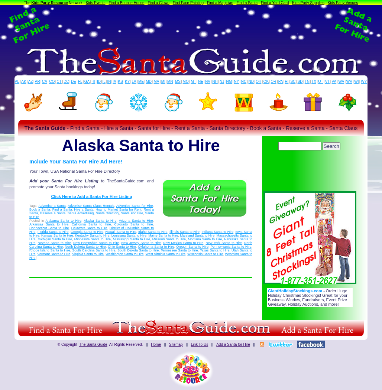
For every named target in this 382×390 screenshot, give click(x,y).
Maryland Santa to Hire (197, 235)
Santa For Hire (132, 213)
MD (149, 81)
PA (280, 81)
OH (258, 81)
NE (200, 81)
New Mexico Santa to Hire (183, 243)
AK (23, 81)
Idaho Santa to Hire (153, 232)
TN (307, 81)
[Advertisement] (191, 25)
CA (44, 81)
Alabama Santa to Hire (64, 220)
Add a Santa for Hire (233, 344)
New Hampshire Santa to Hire (96, 243)
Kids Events (96, 3)
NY (236, 81)
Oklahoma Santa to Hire (156, 246)
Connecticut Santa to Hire (49, 228)
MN (170, 81)
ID (99, 81)
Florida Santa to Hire (53, 232)
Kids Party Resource (50, 3)
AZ (30, 81)
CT (59, 81)
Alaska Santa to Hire (100, 220)
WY (364, 81)
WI (356, 81)
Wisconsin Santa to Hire (205, 254)
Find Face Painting (188, 3)
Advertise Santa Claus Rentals (91, 206)
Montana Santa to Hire (205, 239)
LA (134, 81)
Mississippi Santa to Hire (131, 239)
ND (251, 81)
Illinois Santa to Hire (184, 232)
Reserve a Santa (52, 213)
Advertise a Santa (52, 206)
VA (334, 81)
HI (93, 81)
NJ (222, 81)
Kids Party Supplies (308, 3)
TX (313, 81)
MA (156, 81)
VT (327, 81)
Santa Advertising (81, 213)
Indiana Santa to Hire (218, 232)
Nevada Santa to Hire (54, 243)
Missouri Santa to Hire (169, 239)
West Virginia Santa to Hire (166, 254)
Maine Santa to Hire (163, 235)
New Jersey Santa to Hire (141, 243)
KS (120, 81)
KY (127, 81)
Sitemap (176, 344)
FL (80, 81)
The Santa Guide (93, 344)
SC (292, 81)
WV (349, 81)
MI (163, 81)
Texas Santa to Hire (215, 250)
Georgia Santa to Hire (87, 232)
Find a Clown (158, 3)
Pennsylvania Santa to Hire (230, 246)
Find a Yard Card (275, 3)
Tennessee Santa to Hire (179, 250)
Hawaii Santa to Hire (120, 232)
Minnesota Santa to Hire (92, 239)
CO (52, 81)
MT (193, 81)
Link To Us (199, 344)
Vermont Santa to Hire (54, 254)
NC (243, 81)
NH (214, 81)
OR (273, 81)
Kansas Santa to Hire (57, 235)
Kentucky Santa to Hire (92, 235)
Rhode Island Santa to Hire (49, 250)
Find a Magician (220, 3)
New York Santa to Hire (223, 243)
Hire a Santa (84, 209)
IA (114, 81)
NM (229, 81)
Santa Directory (107, 213)
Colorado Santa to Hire (133, 224)
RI (286, 81)
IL (104, 81)
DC (66, 81)
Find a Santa (247, 3)
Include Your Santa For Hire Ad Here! (75, 162)
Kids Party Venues (343, 3)
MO (186, 81)
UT (320, 81)
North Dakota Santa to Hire (85, 246)
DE (73, 81)
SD (300, 81)
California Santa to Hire (91, 224)
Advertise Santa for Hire (134, 206)
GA (87, 81)
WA (341, 81)
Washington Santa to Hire (124, 254)
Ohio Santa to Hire (122, 246)
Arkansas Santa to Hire (48, 224)
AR (37, 81)
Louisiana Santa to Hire (128, 235)
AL (17, 81)
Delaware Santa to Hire (89, 228)
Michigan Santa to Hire (55, 239)
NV (207, 81)
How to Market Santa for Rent (118, 209)
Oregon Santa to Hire (192, 246)
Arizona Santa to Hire (136, 220)
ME (141, 81)
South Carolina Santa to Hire (93, 250)
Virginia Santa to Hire (88, 254)
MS (178, 81)
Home (156, 344)
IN (109, 81)
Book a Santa (39, 209)
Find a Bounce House (126, 3)
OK (266, 81)
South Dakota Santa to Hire (138, 250)
